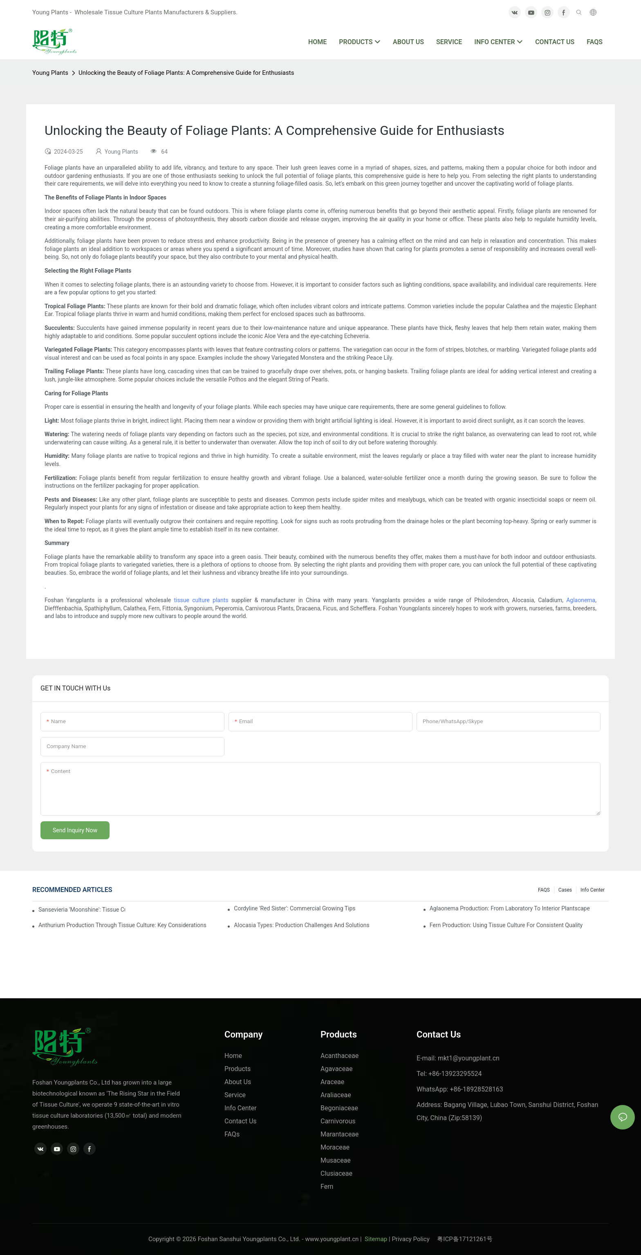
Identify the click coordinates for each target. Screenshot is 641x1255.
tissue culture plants (201, 600)
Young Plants (50, 72)
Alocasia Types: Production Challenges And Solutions (301, 925)
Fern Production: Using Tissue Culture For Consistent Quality (506, 925)
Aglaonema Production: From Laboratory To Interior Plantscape (510, 908)
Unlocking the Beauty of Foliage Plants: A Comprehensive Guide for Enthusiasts (186, 72)
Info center (592, 890)
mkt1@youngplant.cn (469, 1058)
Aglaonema (580, 600)
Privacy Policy (414, 1239)
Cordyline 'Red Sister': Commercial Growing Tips (294, 908)
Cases (565, 890)
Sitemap (375, 1239)
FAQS (544, 890)
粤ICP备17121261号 (465, 1239)
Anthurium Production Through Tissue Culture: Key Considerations (122, 925)
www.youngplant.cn (332, 1239)
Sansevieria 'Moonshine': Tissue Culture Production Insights (81, 909)
